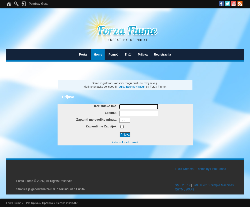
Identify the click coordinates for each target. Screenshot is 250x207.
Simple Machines (222, 185)
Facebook (221, 3)
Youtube (233, 3)
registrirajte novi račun (131, 86)
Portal (83, 54)
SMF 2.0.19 (182, 185)
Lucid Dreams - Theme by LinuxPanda (200, 169)
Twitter (227, 3)
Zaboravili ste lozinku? (125, 142)
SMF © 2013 (200, 185)
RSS (239, 3)
